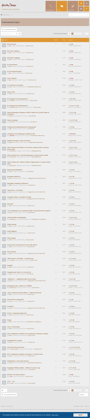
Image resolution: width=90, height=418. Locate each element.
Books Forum (29, 46)
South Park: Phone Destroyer (15, 347)
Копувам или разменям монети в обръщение (21, 127)
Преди (9, 320)
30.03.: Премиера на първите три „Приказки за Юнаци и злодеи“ (27, 333)
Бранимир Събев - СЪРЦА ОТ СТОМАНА (19, 286)
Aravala (11, 362)
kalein (10, 212)
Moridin (12, 135)
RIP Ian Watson (11, 44)
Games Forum (30, 226)
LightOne (11, 142)
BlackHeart (13, 219)
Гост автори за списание (15, 85)
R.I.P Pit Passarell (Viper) (14, 71)
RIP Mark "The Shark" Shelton (16, 374)
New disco (10, 204)
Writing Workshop (36, 151)
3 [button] (76, 33)
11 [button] (85, 33)
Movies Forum (30, 59)
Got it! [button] (80, 415)
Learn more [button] (54, 415)
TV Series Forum (32, 80)
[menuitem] (81, 3)
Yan (10, 46)
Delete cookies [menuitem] (80, 406)
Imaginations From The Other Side (37, 178)
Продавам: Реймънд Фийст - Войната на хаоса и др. (23, 368)
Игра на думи (11, 238)
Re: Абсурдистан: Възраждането (17, 99)
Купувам (9, 265)
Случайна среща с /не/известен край (19, 197)
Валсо (10, 178)
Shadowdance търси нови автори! (18, 361)
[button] (69, 34)
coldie (10, 87)
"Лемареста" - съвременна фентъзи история (21, 279)
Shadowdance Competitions (39, 219)
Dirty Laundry (33, 100)
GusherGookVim (14, 349)
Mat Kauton (13, 151)
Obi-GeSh (11, 369)
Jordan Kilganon (12, 231)
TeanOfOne (12, 122)
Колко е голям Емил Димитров (17, 313)
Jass (11, 301)
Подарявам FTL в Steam (14, 340)
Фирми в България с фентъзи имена (18, 140)
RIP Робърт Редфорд (13, 58)
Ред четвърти (11, 251)
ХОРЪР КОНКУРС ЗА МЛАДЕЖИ (16, 217)
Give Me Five (32, 116)
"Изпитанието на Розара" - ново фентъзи (20, 258)
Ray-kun (11, 280)
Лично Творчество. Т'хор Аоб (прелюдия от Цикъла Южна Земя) (27, 155)
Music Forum (30, 52)
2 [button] (74, 33)
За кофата (10, 306)
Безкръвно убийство (13, 176)
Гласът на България (13, 327)
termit (10, 342)
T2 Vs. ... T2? (11, 381)
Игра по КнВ (11, 92)
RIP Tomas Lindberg (13, 51)
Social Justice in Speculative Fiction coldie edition (22, 245)
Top (88, 406)
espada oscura (14, 107)
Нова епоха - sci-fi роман (15, 190)
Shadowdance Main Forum (34, 87)
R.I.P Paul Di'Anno (12, 64)
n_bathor (12, 260)
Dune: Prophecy (12, 78)
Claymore (11, 116)
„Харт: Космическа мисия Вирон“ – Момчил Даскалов (24, 292)
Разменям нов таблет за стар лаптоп (19, 272)
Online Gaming (11, 224)
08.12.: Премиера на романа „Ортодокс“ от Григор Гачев (25, 354)
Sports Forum (31, 233)
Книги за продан (12, 120)
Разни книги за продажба (15, 299)
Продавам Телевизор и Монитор (17, 183)
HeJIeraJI (12, 100)
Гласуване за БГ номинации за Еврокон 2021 (21, 134)
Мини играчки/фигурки (14, 170)
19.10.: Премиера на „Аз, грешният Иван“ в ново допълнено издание (28, 210)
